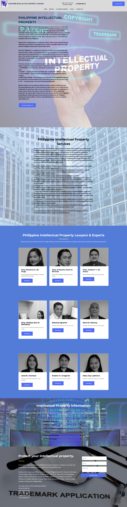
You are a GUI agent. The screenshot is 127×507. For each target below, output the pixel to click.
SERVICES (51, 9)
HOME (45, 9)
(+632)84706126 (81, 4)
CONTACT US (79, 9)
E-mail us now (118, 3)
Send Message (93, 474)
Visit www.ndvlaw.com (27, 105)
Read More (27, 280)
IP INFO (71, 9)
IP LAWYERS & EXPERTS (62, 9)
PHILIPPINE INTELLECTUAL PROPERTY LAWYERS (26, 4)
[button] (63, 421)
